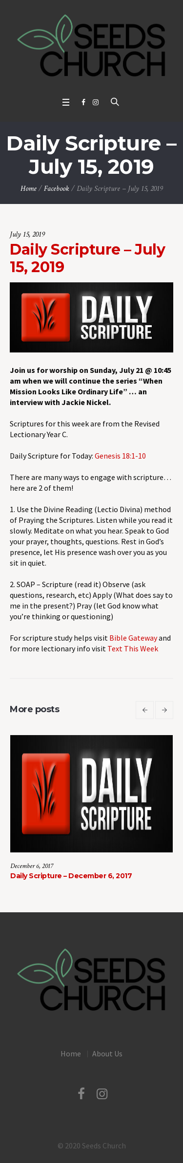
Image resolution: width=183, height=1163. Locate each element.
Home (28, 189)
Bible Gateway (133, 638)
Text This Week (132, 648)
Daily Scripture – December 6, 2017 (71, 875)
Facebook (56, 189)
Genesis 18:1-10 (120, 456)
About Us (107, 1053)
